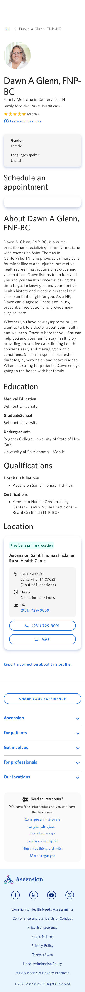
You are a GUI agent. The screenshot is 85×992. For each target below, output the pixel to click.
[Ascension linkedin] (33, 895)
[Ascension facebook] (15, 895)
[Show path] (7, 29)
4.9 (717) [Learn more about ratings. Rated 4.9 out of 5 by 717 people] (33, 114)
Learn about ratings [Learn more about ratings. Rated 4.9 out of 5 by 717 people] (22, 121)
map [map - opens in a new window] (42, 639)
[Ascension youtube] (51, 895)
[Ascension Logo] (42, 879)
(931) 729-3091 (42, 625)
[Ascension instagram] (69, 895)
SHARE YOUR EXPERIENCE (42, 699)
